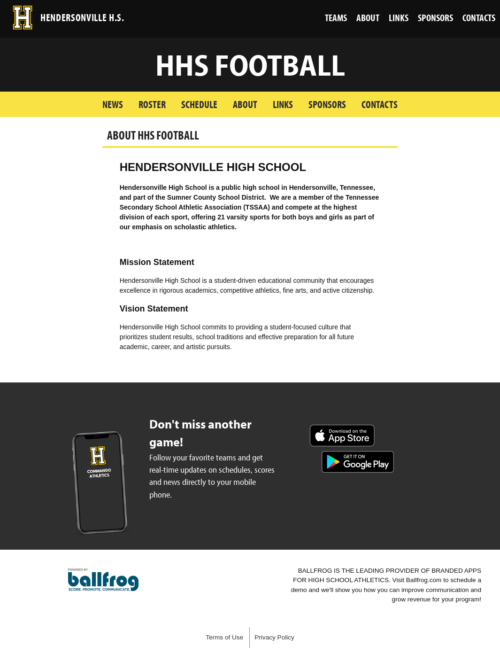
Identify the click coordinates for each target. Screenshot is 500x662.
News (112, 104)
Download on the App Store (342, 435)
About (245, 104)
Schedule (199, 104)
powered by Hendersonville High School (103, 580)
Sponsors (327, 104)
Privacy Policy (274, 637)
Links (283, 104)
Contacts (380, 104)
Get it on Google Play (358, 462)
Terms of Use (224, 637)
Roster (152, 104)
